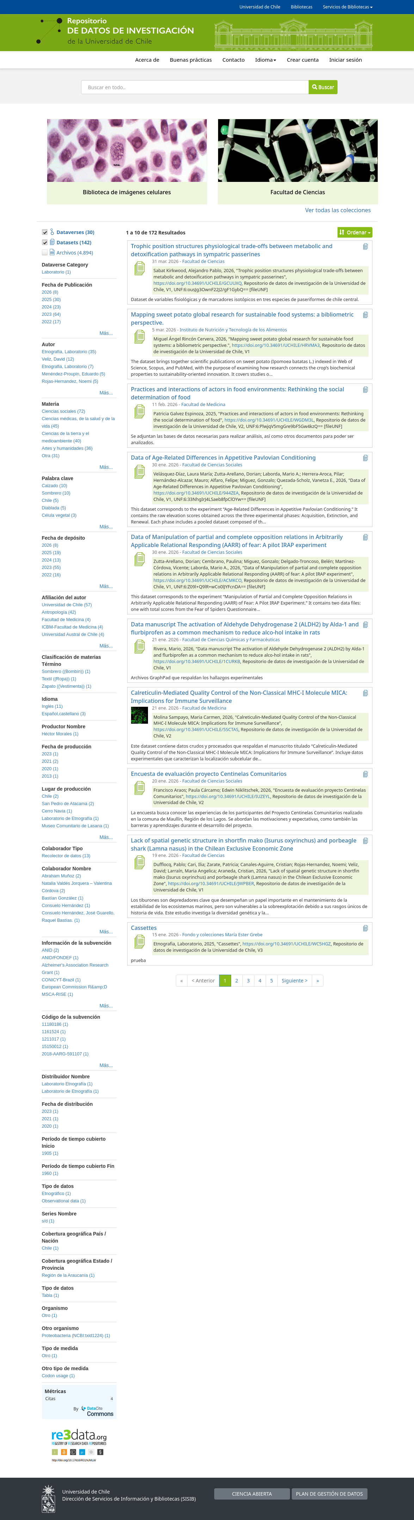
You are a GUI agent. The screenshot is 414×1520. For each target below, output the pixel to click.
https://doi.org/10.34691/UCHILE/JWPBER (211, 884)
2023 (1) (50, 754)
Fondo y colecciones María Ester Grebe (222, 935)
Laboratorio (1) (56, 272)
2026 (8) (50, 292)
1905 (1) (50, 1153)
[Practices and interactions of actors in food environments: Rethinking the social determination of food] (139, 411)
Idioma (266, 59)
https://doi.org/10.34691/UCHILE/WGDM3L (269, 420)
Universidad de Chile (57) (67, 604)
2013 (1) (50, 776)
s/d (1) (48, 1221)
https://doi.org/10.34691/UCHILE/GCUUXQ (198, 283)
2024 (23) (51, 307)
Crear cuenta (303, 59)
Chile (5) (50, 500)
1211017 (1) (54, 1039)
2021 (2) (50, 761)
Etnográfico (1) (56, 1193)
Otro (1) (49, 1315)
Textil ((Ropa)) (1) (59, 678)
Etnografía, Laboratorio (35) (69, 351)
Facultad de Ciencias (203, 261)
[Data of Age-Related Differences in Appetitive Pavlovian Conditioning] (139, 471)
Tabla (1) (50, 1295)
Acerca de (147, 59)
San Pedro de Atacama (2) (68, 803)
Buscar (323, 87)
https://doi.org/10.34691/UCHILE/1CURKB (197, 661)
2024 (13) (51, 560)
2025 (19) (51, 552)
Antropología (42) (59, 612)
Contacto (233, 59)
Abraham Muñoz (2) (61, 876)
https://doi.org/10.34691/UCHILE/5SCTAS (196, 730)
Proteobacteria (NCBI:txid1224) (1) (76, 1335)
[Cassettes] (139, 941)
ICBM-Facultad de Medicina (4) (72, 627)
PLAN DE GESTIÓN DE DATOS (329, 1493)
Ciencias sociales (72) (63, 411)
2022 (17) (51, 321)
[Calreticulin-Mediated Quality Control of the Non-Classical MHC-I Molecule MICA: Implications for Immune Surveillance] (139, 714)
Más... (106, 333)
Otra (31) (51, 455)
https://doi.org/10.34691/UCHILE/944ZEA (196, 493)
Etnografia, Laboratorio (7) (68, 366)
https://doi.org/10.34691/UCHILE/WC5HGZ (286, 944)
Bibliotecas (302, 7)
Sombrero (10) (56, 493)
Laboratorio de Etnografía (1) (70, 818)
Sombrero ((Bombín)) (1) (66, 671)
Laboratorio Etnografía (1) (67, 1083)
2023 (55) (51, 567)
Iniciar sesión (345, 59)
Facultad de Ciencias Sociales (212, 465)
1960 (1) (50, 1173)
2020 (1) (50, 768)
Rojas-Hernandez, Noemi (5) (70, 381)
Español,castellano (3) (64, 713)
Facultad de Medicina (203, 404)
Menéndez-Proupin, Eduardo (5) (73, 374)
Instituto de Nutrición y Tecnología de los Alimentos (233, 330)
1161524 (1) (54, 1031)
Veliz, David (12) (58, 359)
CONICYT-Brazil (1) (61, 979)
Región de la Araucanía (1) (68, 1275)
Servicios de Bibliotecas (348, 7)
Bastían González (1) (63, 898)
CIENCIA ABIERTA (252, 1493)
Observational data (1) (64, 1201)
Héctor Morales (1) (60, 733)
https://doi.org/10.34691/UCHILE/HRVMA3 (276, 345)
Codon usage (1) (58, 1375)
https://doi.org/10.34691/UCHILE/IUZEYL (228, 796)
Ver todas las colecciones (338, 210)
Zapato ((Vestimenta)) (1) (67, 686)
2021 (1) (50, 1118)
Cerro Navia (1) (57, 811)
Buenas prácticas (191, 59)
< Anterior (203, 980)
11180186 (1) (55, 1024)
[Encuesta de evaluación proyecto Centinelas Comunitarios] (139, 787)
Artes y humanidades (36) (67, 448)
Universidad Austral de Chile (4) (73, 634)
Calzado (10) (54, 485)
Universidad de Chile (260, 7)
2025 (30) (51, 299)
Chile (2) (50, 796)
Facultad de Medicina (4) (66, 619)
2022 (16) (51, 574)
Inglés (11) (52, 706)
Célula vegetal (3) (59, 515)
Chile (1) (50, 1248)
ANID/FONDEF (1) (60, 957)
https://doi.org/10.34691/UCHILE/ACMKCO (198, 580)
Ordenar (355, 232)
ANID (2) (50, 950)
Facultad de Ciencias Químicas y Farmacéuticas (231, 640)
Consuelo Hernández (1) (66, 905)
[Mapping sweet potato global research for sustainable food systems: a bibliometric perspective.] (139, 336)
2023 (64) (51, 314)
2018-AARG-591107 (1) (65, 1054)
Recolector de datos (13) (66, 855)
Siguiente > (295, 980)
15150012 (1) (55, 1046)
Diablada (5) (54, 507)
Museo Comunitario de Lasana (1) (75, 825)
